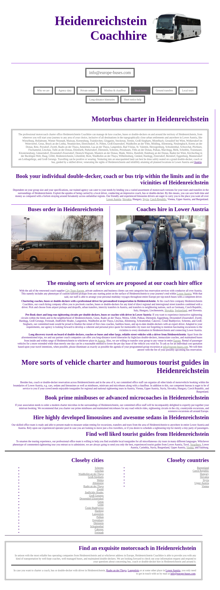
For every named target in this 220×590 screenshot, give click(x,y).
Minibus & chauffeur (115, 90)
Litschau (99, 470)
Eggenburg (98, 520)
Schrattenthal (97, 526)
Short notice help (133, 99)
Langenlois (98, 514)
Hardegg (99, 510)
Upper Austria (201, 483)
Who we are (43, 90)
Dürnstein (99, 523)
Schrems (99, 467)
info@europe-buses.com (110, 72)
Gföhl (100, 504)
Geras (100, 501)
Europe (177, 340)
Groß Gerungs (96, 495)
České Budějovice (94, 507)
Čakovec (99, 529)
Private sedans (87, 90)
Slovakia (126, 199)
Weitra (100, 480)
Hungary (204, 473)
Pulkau (100, 516)
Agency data (64, 90)
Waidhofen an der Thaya (90, 473)
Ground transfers (164, 90)
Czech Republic (158, 199)
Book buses (141, 90)
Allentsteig (97, 483)
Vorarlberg (195, 444)
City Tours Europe (74, 290)
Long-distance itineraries (102, 99)
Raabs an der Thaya (93, 486)
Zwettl (100, 489)
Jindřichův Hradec (94, 492)
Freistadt (99, 532)
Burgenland (203, 467)
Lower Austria (113, 199)
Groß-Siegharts (96, 476)
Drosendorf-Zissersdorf (91, 498)
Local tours (188, 90)
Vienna (190, 447)
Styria (146, 199)
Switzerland (181, 310)
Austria (198, 162)
